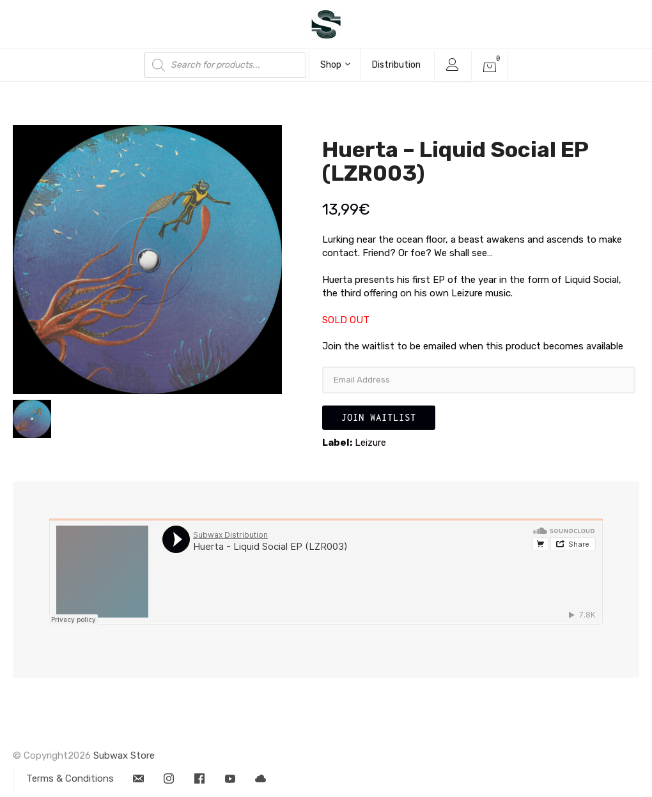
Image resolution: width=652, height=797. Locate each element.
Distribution (396, 64)
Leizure (370, 442)
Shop (335, 64)
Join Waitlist (378, 417)
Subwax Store (124, 755)
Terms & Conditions (70, 778)
